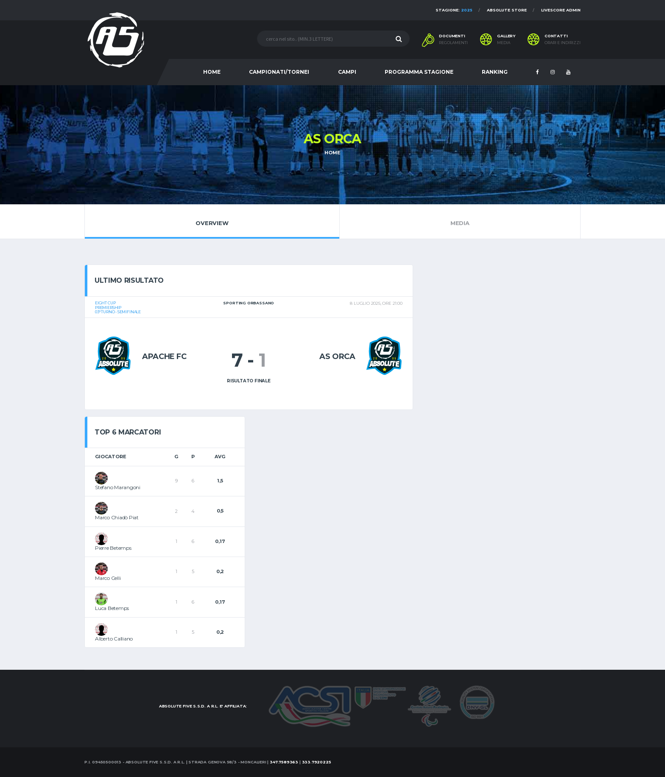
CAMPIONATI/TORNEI (279, 72)
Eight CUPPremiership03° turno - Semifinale (118, 308)
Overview (212, 221)
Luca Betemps (112, 608)
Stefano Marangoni (117, 487)
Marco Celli (107, 578)
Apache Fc (164, 356)
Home (332, 153)
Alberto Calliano (114, 638)
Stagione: (454, 10)
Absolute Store (507, 10)
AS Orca (337, 356)
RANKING (495, 72)
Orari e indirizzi (563, 43)
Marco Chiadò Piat (117, 517)
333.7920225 (316, 762)
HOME (212, 72)
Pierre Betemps (113, 548)
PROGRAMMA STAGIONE (419, 72)
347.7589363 (284, 762)
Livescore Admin (561, 10)
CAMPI (347, 72)
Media (460, 221)
